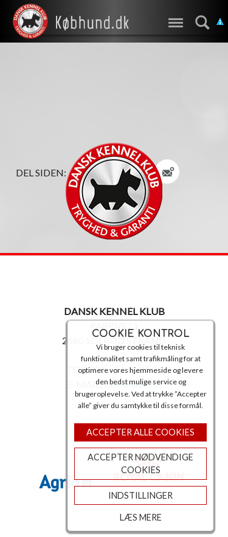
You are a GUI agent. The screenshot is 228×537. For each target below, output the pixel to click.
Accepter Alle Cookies (140, 432)
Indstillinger (140, 495)
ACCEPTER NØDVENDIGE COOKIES (140, 464)
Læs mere (141, 517)
